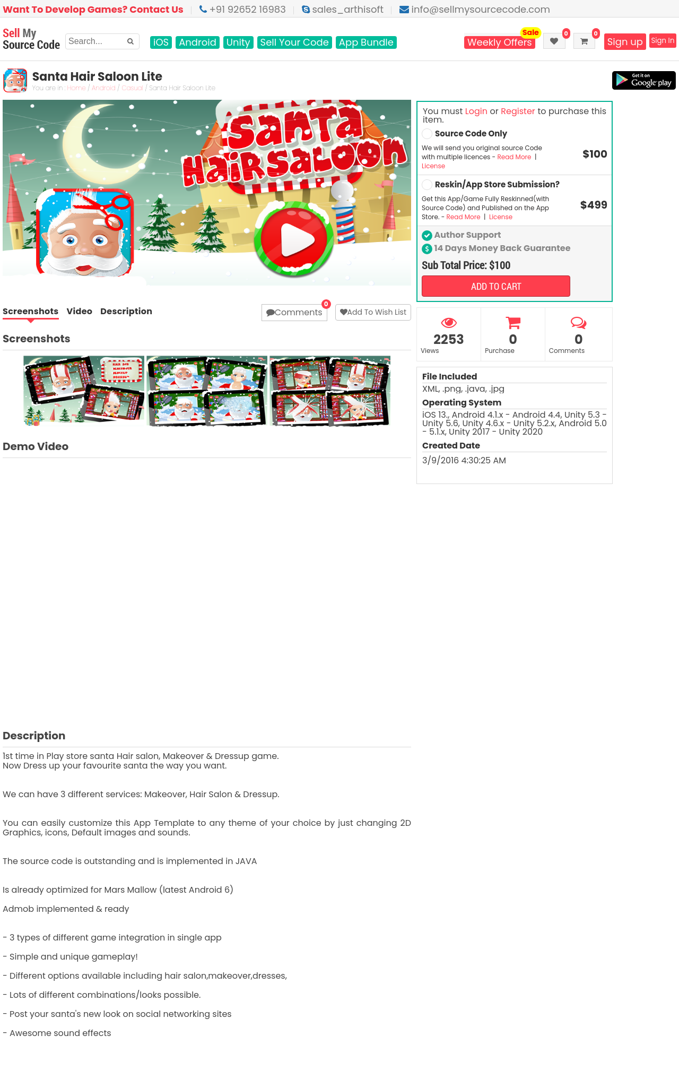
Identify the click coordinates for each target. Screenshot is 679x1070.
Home (76, 88)
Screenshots (31, 312)
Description (126, 311)
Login (476, 111)
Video (80, 311)
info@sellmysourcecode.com (474, 9)
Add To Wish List (373, 312)
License (433, 165)
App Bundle (366, 42)
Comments (294, 312)
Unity (238, 42)
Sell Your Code (294, 42)
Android (197, 42)
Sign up (614, 41)
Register (518, 111)
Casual (132, 88)
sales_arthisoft (343, 9)
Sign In (657, 41)
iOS (161, 42)
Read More (515, 156)
